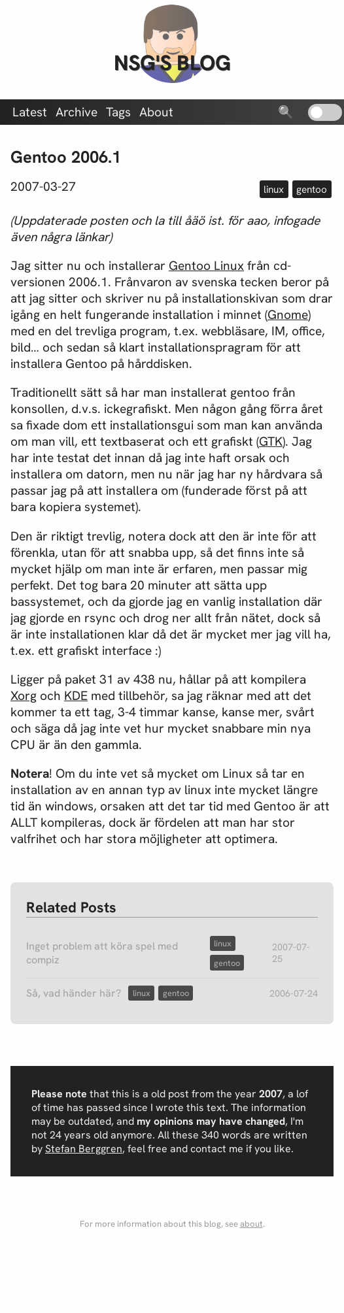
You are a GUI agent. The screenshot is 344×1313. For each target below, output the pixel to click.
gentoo (311, 189)
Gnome (287, 315)
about (251, 1223)
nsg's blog (172, 62)
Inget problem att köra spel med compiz (102, 953)
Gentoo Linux (206, 266)
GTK (271, 441)
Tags (118, 112)
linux (274, 189)
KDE (76, 696)
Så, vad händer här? (73, 993)
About (156, 112)
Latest (29, 112)
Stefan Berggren (83, 1148)
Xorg (23, 696)
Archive (76, 112)
